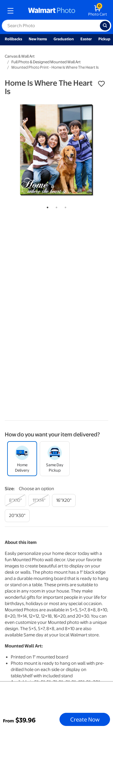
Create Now (85, 719)
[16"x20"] (64, 500)
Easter (86, 39)
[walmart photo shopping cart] (97, 10)
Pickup (104, 39)
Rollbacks (13, 39)
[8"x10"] (15, 500)
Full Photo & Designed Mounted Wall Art (46, 62)
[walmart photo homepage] (51, 10)
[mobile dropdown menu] (10, 10)
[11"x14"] (39, 500)
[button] (101, 84)
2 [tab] (55, 206)
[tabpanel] (56, 149)
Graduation (64, 39)
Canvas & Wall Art (20, 56)
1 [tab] (46, 206)
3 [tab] (64, 206)
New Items (38, 39)
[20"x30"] (17, 515)
